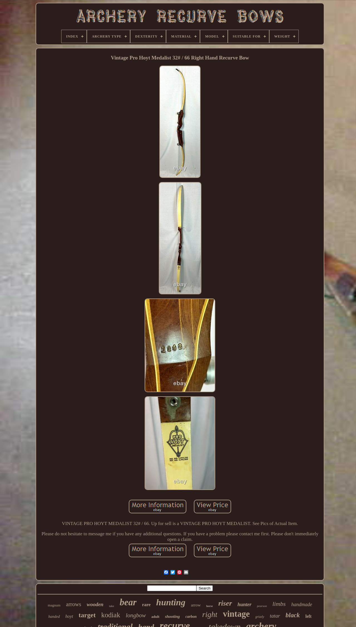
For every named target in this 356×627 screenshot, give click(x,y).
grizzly (259, 617)
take (111, 606)
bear (128, 602)
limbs (279, 603)
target (87, 615)
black (293, 615)
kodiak (110, 615)
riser (225, 603)
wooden (95, 604)
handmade (301, 604)
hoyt (69, 616)
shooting (172, 616)
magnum (54, 605)
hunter (244, 604)
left (308, 616)
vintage (236, 614)
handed (54, 616)
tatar (275, 616)
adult (155, 616)
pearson (262, 606)
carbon (191, 616)
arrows (73, 604)
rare (146, 604)
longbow (136, 615)
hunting (171, 602)
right (209, 614)
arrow (196, 605)
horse (209, 606)
